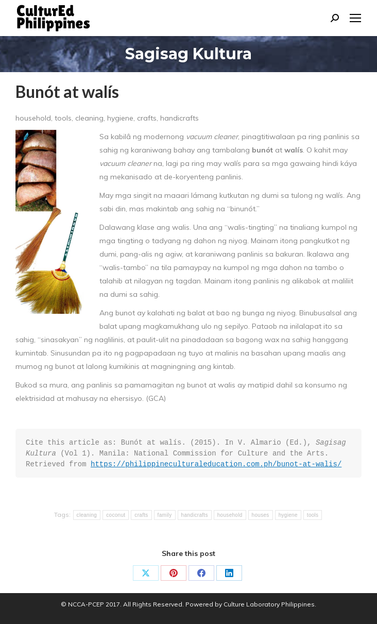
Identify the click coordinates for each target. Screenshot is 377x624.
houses (260, 515)
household (230, 515)
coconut (115, 515)
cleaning (87, 515)
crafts (141, 515)
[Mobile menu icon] (355, 18)
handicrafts (194, 515)
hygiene (288, 515)
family (165, 515)
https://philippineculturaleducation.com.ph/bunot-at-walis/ (216, 464)
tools (313, 515)
